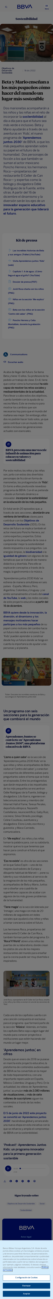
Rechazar (26, 1286)
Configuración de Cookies (26, 1278)
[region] (26, 1269)
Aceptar (26, 1294)
